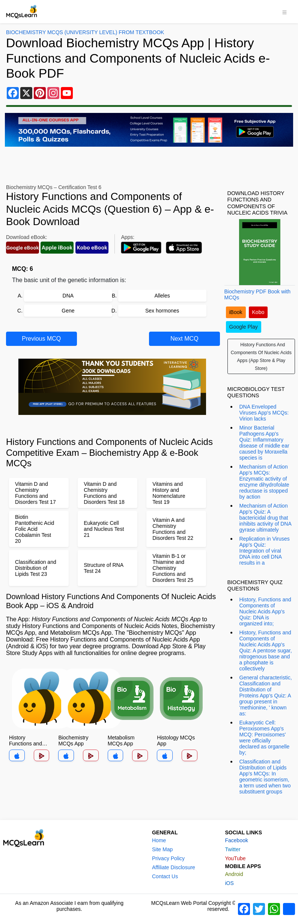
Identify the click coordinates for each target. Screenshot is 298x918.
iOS (229, 883)
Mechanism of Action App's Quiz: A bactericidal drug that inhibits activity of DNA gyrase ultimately (265, 518)
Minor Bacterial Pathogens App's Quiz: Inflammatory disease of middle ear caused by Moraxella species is (264, 443)
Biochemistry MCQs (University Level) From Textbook (85, 32)
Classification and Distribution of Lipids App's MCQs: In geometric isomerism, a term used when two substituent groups (265, 777)
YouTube (235, 858)
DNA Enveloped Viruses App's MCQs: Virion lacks (264, 413)
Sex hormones (162, 311)
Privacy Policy (168, 858)
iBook (235, 312)
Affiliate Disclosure (173, 867)
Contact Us (165, 876)
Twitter (232, 849)
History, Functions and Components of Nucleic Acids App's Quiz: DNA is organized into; (265, 611)
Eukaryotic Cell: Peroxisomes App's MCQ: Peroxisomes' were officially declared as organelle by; (264, 738)
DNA (68, 296)
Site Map (162, 849)
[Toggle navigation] (284, 11)
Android (234, 874)
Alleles (162, 296)
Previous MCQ (41, 338)
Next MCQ (184, 338)
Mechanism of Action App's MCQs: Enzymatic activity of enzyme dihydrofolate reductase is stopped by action (264, 482)
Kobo (258, 312)
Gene (68, 311)
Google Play (243, 327)
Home (159, 840)
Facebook (236, 840)
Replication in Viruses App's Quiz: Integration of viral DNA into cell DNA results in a (264, 551)
